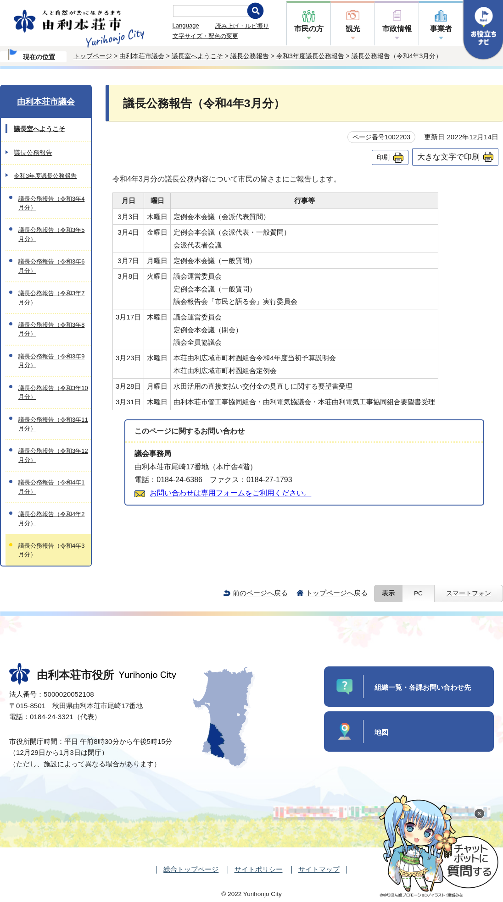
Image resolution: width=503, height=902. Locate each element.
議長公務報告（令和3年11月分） (53, 424)
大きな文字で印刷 (448, 156)
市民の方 (309, 29)
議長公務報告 (249, 56)
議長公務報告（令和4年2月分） (51, 518)
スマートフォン (468, 593)
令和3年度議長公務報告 (310, 56)
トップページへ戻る (337, 593)
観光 (353, 29)
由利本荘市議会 (141, 56)
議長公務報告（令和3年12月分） (53, 455)
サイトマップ (319, 869)
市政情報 (397, 29)
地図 (381, 732)
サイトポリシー (259, 869)
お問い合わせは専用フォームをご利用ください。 (230, 493)
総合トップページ (190, 869)
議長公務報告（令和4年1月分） (51, 487)
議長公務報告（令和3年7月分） (51, 297)
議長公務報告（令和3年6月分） (51, 266)
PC (418, 593)
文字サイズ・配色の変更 (205, 36)
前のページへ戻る (260, 593)
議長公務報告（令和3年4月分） (51, 203)
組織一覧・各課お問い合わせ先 (422, 687)
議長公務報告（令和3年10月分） (53, 392)
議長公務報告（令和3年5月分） (51, 234)
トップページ (92, 56)
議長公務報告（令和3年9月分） (51, 360)
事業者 (441, 29)
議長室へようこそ (197, 56)
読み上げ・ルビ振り (242, 25)
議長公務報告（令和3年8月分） (51, 329)
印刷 (383, 157)
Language (186, 25)
